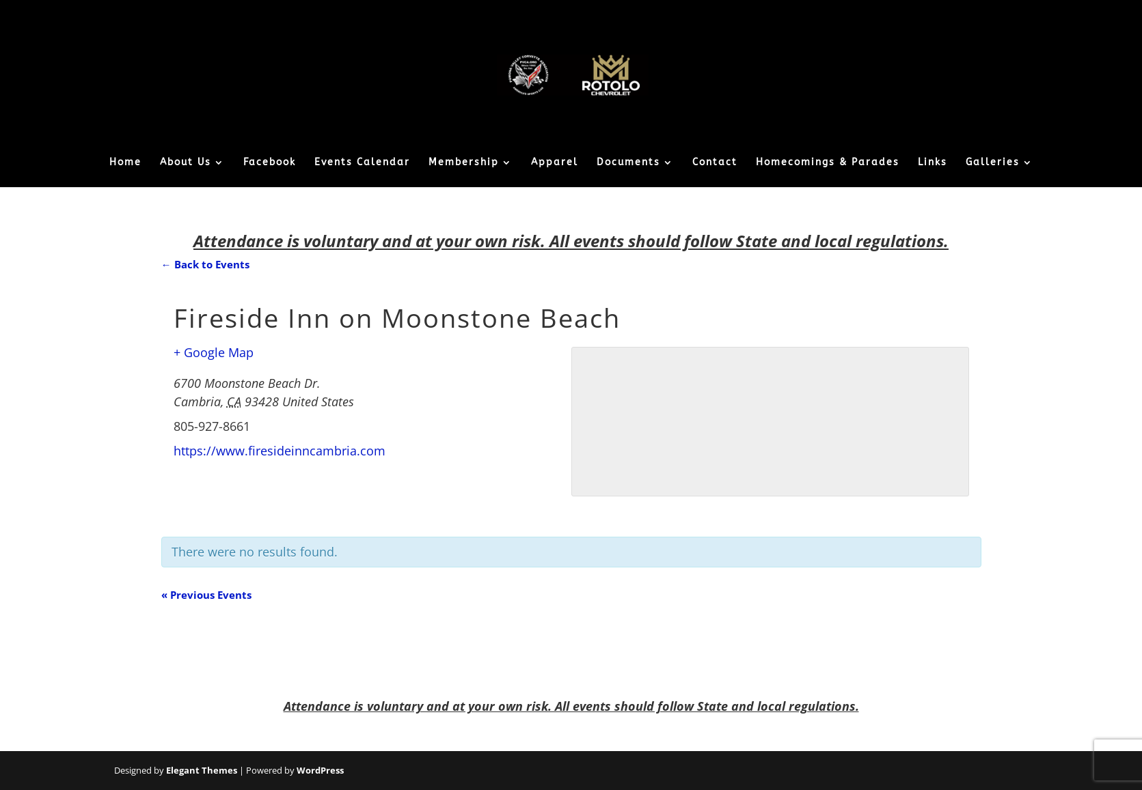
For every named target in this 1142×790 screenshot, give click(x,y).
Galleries (993, 163)
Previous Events (206, 595)
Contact (714, 163)
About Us (185, 163)
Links (932, 163)
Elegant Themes (201, 770)
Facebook (269, 163)
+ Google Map (214, 352)
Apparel (554, 163)
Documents (628, 163)
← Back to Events (205, 264)
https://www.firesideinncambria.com (279, 450)
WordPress (320, 770)
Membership (464, 163)
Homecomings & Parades (827, 163)
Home (125, 163)
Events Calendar (362, 163)
